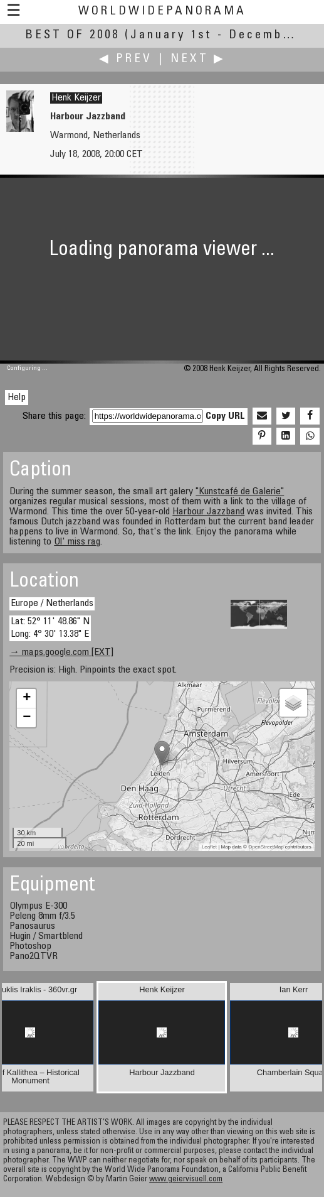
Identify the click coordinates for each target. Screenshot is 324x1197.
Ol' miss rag (77, 542)
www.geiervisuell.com (185, 1180)
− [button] (27, 717)
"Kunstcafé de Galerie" (240, 492)
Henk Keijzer (76, 98)
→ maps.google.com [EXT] (61, 652)
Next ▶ (198, 59)
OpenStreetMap (265, 847)
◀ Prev (125, 59)
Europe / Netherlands (52, 603)
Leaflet (209, 847)
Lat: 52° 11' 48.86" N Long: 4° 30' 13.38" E (50, 628)
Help (17, 398)
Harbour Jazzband (208, 512)
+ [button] (27, 698)
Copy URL (225, 416)
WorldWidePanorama (162, 12)
